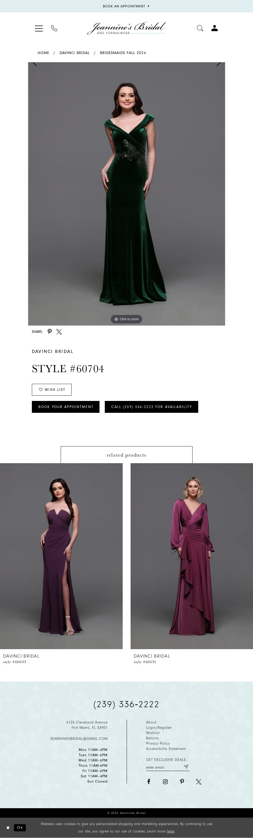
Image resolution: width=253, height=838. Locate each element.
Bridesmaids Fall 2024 (123, 53)
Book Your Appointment (65, 407)
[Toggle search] (200, 28)
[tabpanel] (126, 193)
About (151, 722)
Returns (152, 738)
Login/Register (159, 727)
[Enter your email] (168, 767)
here (170, 831)
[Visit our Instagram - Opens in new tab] (165, 781)
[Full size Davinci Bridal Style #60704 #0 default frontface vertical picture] (126, 193)
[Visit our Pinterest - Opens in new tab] (182, 781)
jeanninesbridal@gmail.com (79, 738)
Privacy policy (158, 743)
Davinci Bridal (74, 53)
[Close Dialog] (8, 827)
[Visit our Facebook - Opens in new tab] (149, 781)
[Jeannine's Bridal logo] (126, 28)
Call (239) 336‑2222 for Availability (151, 407)
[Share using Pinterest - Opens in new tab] (49, 331)
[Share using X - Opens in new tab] (59, 331)
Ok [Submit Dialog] (20, 827)
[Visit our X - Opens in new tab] (198, 781)
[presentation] (61, 556)
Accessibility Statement (166, 748)
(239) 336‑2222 (126, 704)
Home (43, 53)
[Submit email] (186, 767)
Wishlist (153, 733)
